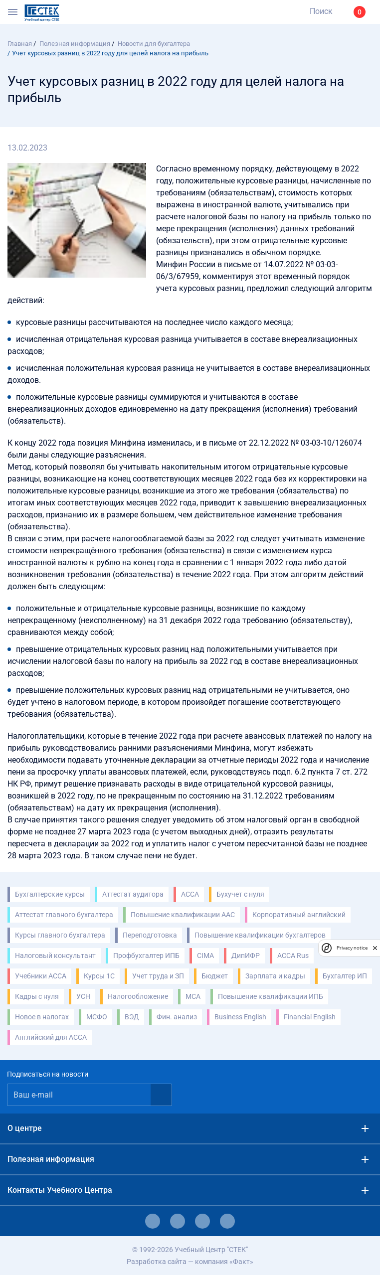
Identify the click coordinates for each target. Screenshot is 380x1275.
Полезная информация (50, 1159)
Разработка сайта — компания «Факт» (190, 1261)
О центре (24, 1128)
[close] (375, 947)
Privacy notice (352, 948)
